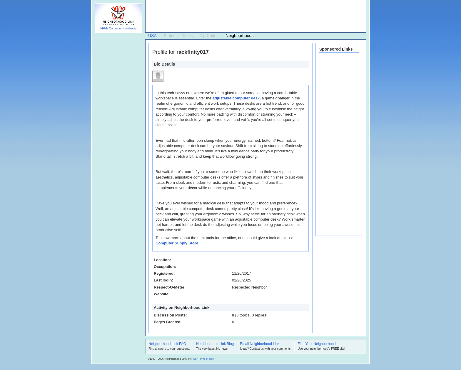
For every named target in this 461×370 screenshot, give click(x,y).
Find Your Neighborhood (316, 344)
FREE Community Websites (118, 28)
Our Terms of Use (203, 358)
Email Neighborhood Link (259, 344)
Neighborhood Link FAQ (167, 344)
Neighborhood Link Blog (215, 344)
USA (152, 35)
